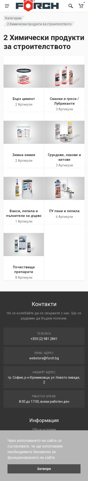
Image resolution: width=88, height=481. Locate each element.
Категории (13, 18)
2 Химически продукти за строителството (39, 24)
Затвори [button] (44, 469)
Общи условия (44, 429)
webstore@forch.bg (44, 358)
